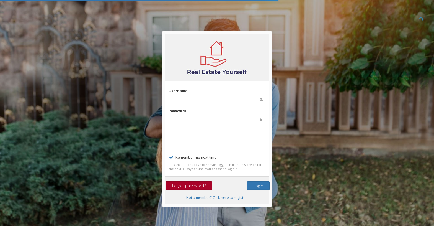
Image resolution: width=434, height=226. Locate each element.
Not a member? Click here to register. (217, 197)
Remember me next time (192, 157)
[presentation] (211, 139)
